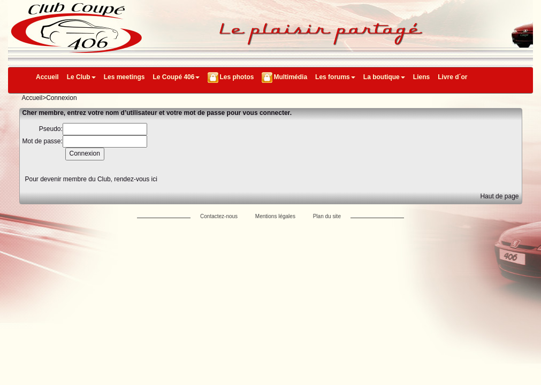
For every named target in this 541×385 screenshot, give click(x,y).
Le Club (81, 77)
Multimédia (290, 77)
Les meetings (124, 77)
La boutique (384, 77)
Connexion (61, 98)
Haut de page (499, 196)
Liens (421, 77)
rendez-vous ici (135, 179)
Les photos (236, 77)
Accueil (47, 77)
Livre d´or (452, 77)
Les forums (335, 77)
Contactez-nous (219, 216)
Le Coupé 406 (176, 77)
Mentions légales (275, 216)
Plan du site (327, 216)
